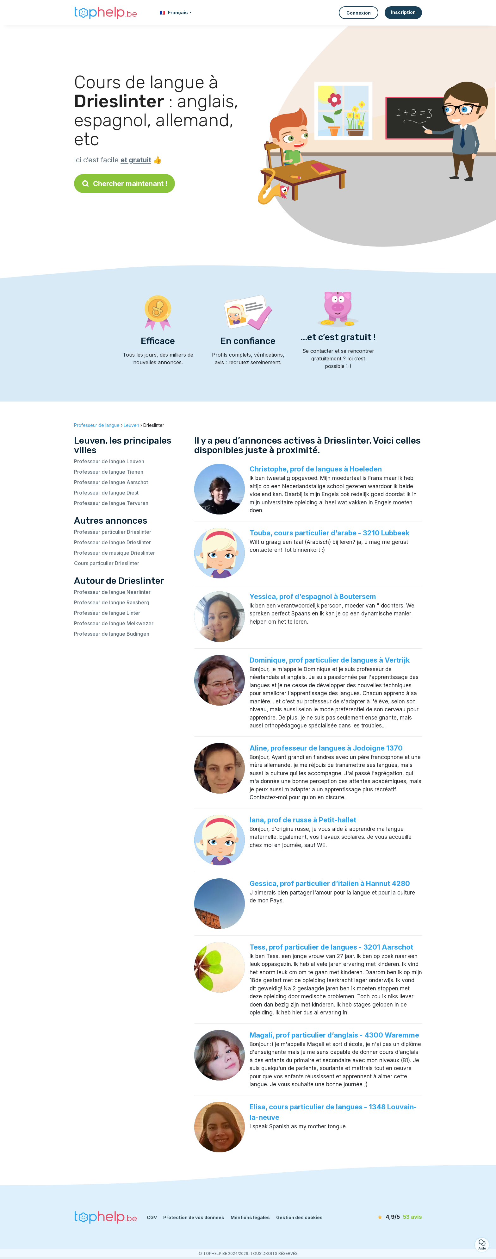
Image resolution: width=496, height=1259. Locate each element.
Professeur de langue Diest (106, 492)
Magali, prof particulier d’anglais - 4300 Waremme (334, 1035)
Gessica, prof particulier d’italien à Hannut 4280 (330, 883)
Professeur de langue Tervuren (111, 503)
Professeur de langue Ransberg (111, 602)
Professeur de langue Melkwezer (113, 623)
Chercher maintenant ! (124, 183)
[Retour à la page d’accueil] (105, 13)
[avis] (385, 1217)
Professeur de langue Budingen (111, 634)
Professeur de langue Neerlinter (112, 592)
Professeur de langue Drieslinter (112, 542)
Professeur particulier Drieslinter (112, 532)
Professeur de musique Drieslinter (114, 553)
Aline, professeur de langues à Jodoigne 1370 (326, 748)
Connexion (358, 13)
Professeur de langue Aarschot (111, 482)
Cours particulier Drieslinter (106, 563)
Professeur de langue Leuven (109, 461)
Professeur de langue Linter (107, 613)
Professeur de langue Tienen (108, 472)
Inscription (403, 12)
